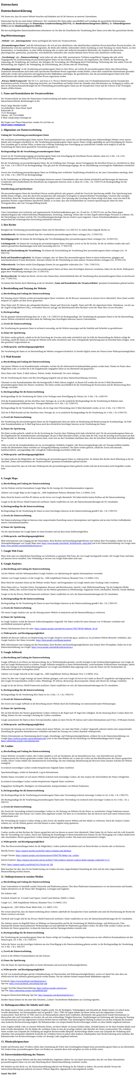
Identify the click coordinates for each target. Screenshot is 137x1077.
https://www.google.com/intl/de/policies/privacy (21, 545)
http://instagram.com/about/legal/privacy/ (56, 995)
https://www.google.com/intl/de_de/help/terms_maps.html (67, 543)
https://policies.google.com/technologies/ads (27, 738)
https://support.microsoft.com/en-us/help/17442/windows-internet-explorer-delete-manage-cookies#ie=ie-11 (63, 860)
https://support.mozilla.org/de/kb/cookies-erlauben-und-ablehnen (43, 851)
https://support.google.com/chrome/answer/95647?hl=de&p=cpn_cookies (47, 855)
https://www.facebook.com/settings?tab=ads (28, 983)
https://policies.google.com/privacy (52, 988)
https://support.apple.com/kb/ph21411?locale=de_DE (30, 864)
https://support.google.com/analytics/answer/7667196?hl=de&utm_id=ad (66, 628)
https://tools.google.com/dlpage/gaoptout (53, 640)
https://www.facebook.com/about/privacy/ (29, 981)
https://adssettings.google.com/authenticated (20, 741)
